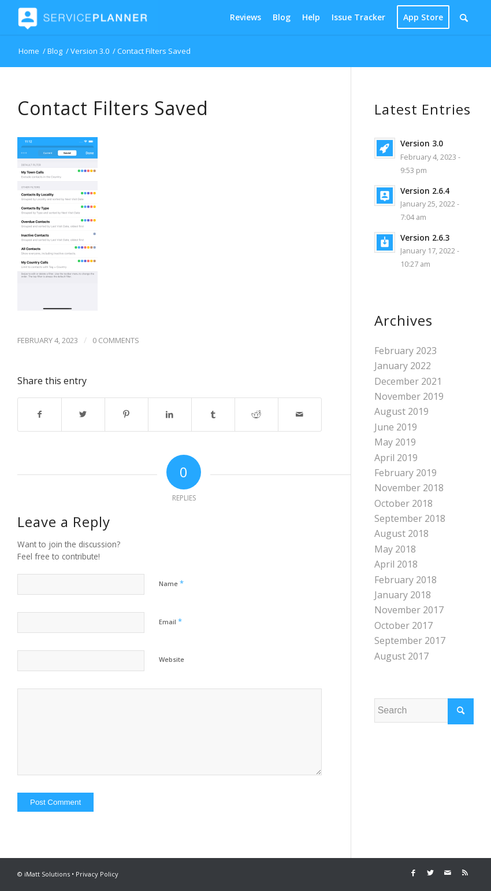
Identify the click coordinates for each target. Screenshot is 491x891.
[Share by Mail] (299, 414)
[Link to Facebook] (413, 872)
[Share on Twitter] (83, 414)
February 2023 (405, 350)
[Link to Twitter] (430, 872)
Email (170, 621)
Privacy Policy (97, 874)
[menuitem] (245, 17)
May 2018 (395, 549)
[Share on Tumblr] (213, 414)
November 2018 (409, 487)
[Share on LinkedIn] (169, 414)
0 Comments (115, 340)
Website (171, 659)
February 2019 (405, 472)
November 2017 (409, 609)
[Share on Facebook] (39, 414)
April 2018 (396, 564)
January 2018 (402, 594)
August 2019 (401, 411)
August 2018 (401, 533)
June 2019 (395, 427)
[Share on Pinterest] (126, 414)
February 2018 (405, 579)
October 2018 (403, 503)
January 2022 (402, 365)
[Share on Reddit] (256, 414)
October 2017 (403, 625)
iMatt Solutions (47, 874)
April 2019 (396, 457)
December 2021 (408, 381)
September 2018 (409, 518)
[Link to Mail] (447, 872)
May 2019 (395, 442)
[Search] (464, 17)
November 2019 (409, 396)
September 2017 (409, 640)
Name (171, 583)
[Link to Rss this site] (465, 872)
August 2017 (401, 656)
